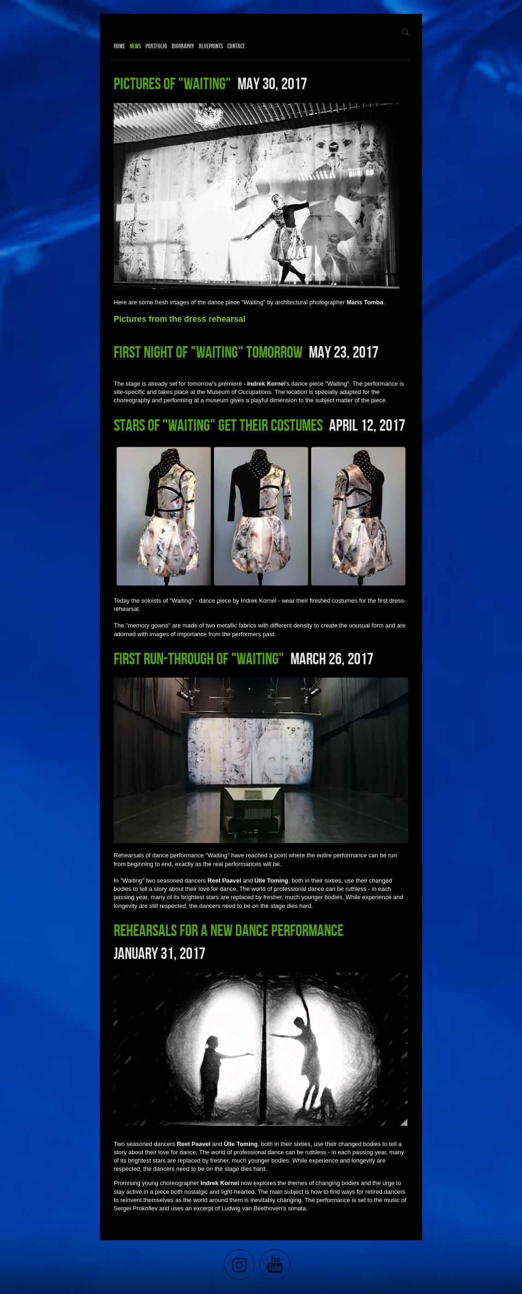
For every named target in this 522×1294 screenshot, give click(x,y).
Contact (236, 46)
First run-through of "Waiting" (199, 658)
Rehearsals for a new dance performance (228, 930)
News (135, 46)
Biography (183, 46)
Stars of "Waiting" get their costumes (218, 424)
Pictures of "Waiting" (172, 83)
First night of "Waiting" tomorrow (208, 351)
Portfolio (156, 46)
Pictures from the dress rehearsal (179, 319)
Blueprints (211, 46)
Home (119, 46)
